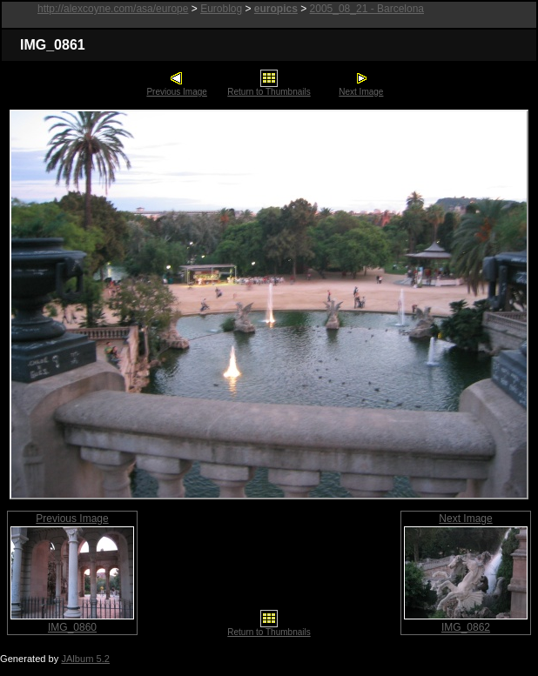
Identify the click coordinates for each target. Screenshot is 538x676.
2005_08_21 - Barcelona (367, 9)
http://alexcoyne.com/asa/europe (112, 9)
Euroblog (221, 9)
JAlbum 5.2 (85, 658)
